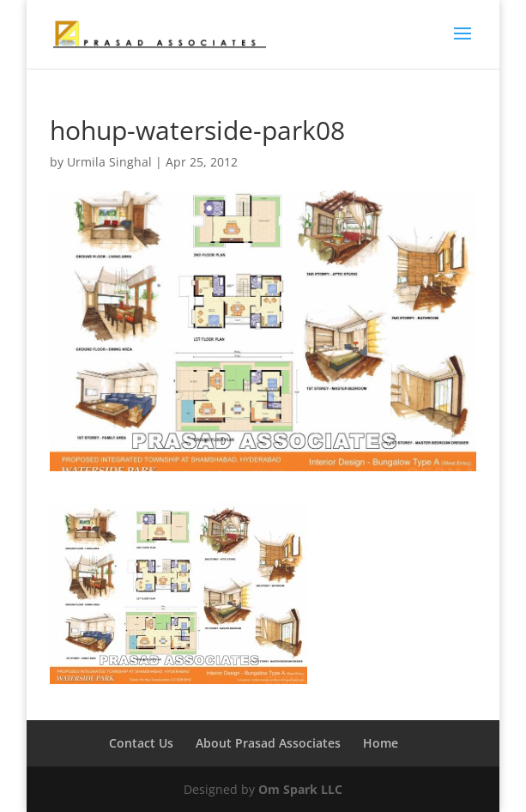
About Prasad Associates (268, 743)
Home (380, 743)
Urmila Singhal (109, 162)
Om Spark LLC (300, 789)
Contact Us (141, 743)
